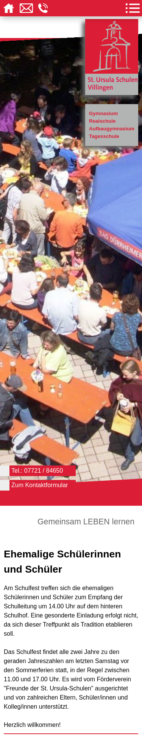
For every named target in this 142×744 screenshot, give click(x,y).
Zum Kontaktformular (39, 485)
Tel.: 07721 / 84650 (37, 470)
